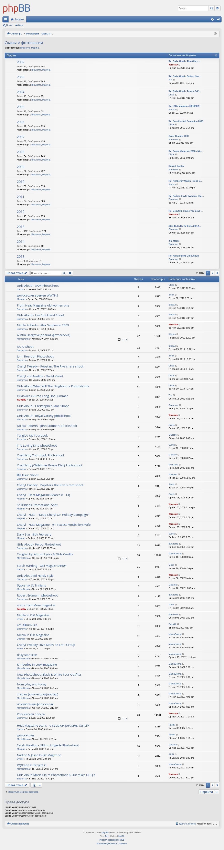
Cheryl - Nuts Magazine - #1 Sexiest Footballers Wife (54, 524)
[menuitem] (212, 19)
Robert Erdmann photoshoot (37, 595)
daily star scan (27, 655)
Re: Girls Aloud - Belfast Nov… (185, 76)
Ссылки (6, 20)
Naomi (20, 289)
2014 (20, 241)
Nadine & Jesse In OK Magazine (39, 755)
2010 (20, 181)
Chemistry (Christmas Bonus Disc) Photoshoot (49, 465)
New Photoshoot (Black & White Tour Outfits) (49, 674)
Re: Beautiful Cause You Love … (186, 211)
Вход (20, 25)
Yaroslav (173, 64)
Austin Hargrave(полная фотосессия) (43, 335)
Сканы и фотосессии (24, 42)
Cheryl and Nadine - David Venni (40, 376)
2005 (20, 107)
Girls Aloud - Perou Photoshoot (39, 544)
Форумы (19, 19)
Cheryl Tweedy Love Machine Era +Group (46, 645)
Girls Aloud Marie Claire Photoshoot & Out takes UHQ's (56, 775)
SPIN (171, 754)
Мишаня (173, 474)
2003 (20, 77)
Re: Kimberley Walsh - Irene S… (185, 181)
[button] (217, 273)
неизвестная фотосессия (35, 704)
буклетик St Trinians (31, 585)
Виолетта (25, 47)
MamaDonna (23, 339)
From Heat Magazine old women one (43, 305)
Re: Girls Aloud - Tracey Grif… (185, 91)
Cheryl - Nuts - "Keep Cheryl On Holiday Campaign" (53, 514)
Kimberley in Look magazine (37, 664)
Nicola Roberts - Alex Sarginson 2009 (43, 325)
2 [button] (212, 273)
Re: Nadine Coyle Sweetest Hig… (186, 196)
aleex (171, 294)
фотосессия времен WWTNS (37, 295)
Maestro (173, 435)
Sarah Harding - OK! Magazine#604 (41, 565)
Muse (171, 565)
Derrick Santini (176, 166)
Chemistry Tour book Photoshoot (40, 455)
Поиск (9, 25)
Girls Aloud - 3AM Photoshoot (38, 285)
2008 (20, 152)
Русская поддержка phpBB (112, 840)
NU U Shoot (25, 346)
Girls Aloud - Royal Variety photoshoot (44, 416)
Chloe (171, 94)
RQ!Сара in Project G (31, 765)
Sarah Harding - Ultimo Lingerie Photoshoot (48, 745)
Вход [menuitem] (219, 20)
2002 (20, 62)
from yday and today (31, 684)
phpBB (105, 832)
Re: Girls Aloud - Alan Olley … (185, 61)
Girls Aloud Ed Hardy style (35, 575)
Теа (170, 395)
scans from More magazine (36, 605)
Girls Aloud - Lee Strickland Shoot (40, 315)
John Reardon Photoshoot (35, 356)
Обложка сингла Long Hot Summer (42, 396)
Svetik (172, 425)
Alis (170, 79)
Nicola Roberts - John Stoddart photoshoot (47, 426)
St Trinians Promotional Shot (37, 505)
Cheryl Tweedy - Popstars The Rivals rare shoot (50, 366)
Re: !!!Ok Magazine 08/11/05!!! (184, 106)
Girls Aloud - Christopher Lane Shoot (43, 406)
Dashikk (173, 624)
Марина (35, 47)
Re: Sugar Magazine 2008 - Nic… (186, 151)
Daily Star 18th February (34, 534)
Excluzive (21, 439)
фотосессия (25, 735)
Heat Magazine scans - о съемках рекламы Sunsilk (53, 725)
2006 (20, 122)
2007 (20, 137)
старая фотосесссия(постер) (37, 694)
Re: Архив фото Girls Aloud (184, 256)
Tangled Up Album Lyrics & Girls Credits (45, 554)
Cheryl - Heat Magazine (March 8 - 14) (43, 495)
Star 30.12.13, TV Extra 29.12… (185, 226)
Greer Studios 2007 (179, 136)
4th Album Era (27, 625)
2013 (20, 227)
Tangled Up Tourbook (32, 435)
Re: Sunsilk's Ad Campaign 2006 (186, 121)
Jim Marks (174, 241)
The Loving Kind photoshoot (37, 445)
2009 (20, 167)
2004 (20, 92)
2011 (20, 197)
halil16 (121, 836)
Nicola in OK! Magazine (33, 615)
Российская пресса (31, 714)
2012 (20, 211)
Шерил (172, 109)
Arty (106, 836)
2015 (20, 256)
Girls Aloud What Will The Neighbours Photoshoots (53, 386)
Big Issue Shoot (28, 475)
